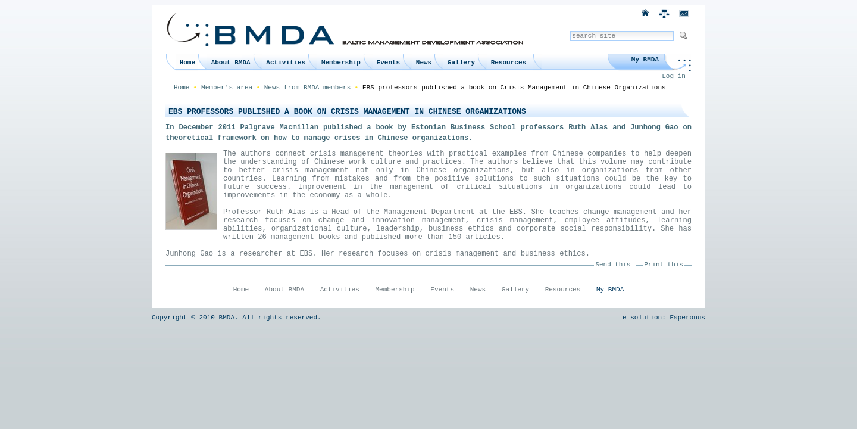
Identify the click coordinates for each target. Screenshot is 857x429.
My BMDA (645, 59)
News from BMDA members (307, 87)
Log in (674, 76)
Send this (613, 264)
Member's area (226, 87)
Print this (663, 264)
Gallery (461, 62)
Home (187, 62)
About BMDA (231, 62)
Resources (508, 62)
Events (389, 62)
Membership (341, 62)
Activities (285, 62)
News (423, 62)
